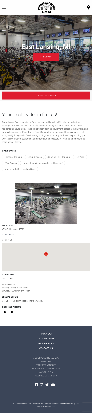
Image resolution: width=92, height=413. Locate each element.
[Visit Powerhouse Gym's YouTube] (54, 385)
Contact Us (7, 239)
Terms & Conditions (51, 404)
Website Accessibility (46, 375)
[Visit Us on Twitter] (11, 312)
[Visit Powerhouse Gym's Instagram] (42, 385)
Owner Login (46, 372)
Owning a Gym (46, 361)
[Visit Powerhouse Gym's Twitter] (48, 385)
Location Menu (45, 95)
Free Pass (46, 56)
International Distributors (46, 368)
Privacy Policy (38, 404)
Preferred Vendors (46, 365)
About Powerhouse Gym (46, 358)
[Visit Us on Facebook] (5, 312)
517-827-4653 (8, 234)
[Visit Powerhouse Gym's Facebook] (37, 385)
